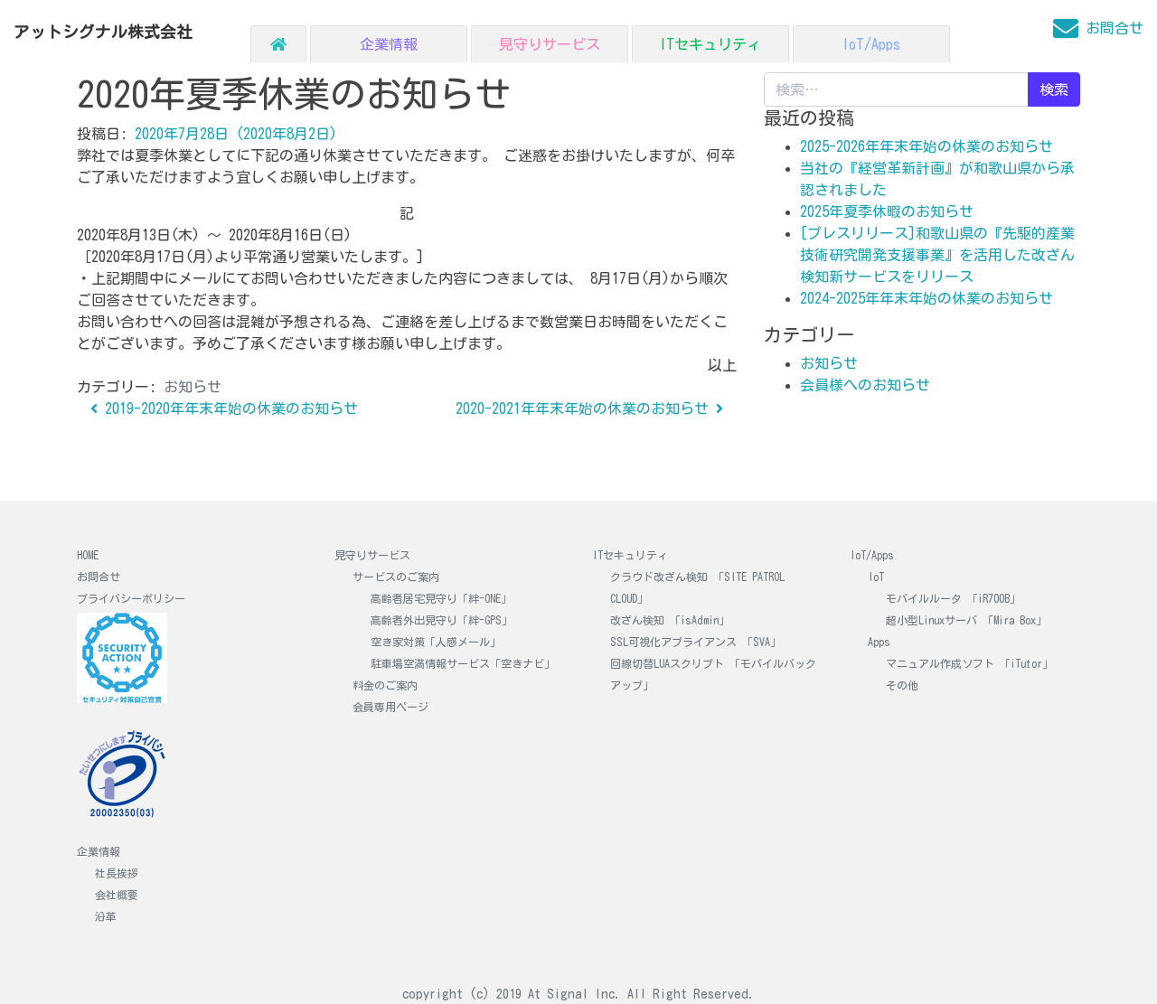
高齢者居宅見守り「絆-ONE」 (441, 598)
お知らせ (192, 387)
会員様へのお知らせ (865, 385)
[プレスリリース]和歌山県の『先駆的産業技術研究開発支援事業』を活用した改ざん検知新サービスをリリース (937, 255)
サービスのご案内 (396, 576)
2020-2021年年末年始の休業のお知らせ (589, 408)
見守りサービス (549, 44)
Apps (879, 641)
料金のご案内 (385, 685)
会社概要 (116, 894)
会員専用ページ (390, 706)
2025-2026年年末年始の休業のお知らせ (926, 146)
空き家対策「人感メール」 (436, 641)
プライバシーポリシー (131, 598)
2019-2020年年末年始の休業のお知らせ (224, 408)
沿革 (106, 916)
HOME (88, 554)
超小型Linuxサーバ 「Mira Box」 (966, 620)
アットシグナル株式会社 (103, 32)
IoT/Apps (871, 44)
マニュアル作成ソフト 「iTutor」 (969, 663)
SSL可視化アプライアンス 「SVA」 (695, 641)
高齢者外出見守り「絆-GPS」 (442, 620)
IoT (876, 576)
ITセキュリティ (710, 44)
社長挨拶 (116, 873)
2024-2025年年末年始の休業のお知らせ (926, 298)
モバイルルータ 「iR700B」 (953, 598)
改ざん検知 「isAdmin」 (669, 620)
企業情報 (389, 44)
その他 (902, 685)
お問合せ (98, 576)
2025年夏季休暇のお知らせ (887, 211)
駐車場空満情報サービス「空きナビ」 (463, 663)
